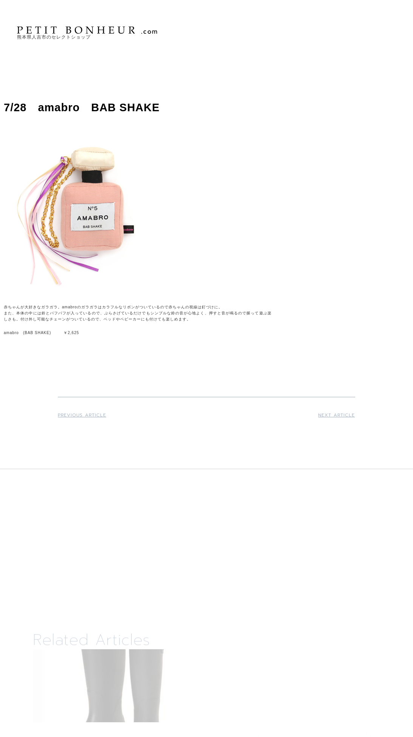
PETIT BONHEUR (88, 30)
